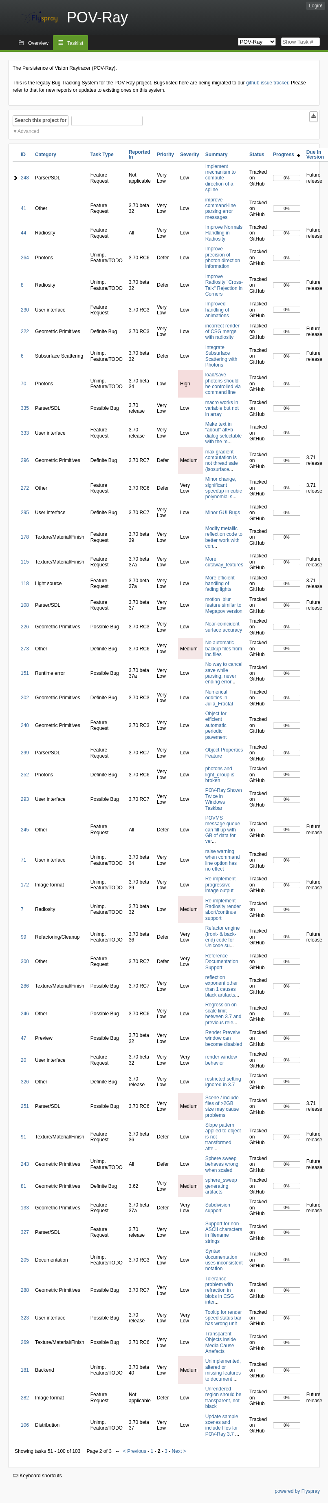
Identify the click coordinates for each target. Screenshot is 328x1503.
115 (25, 562)
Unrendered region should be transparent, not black (223, 1397)
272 (25, 488)
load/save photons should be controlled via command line (223, 383)
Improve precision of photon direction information (222, 257)
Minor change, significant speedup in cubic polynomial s (223, 488)
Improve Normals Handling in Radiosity (223, 233)
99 (23, 937)
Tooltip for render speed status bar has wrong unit (223, 1318)
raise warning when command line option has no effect (222, 860)
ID (23, 154)
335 (25, 408)
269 (25, 1342)
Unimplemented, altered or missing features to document (223, 1369)
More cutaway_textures (224, 562)
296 (25, 460)
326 (25, 1082)
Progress (286, 154)
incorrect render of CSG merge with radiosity (222, 331)
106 (25, 1425)
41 (23, 208)
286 (25, 986)
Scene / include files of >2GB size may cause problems (222, 1106)
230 (25, 310)
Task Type (102, 154)
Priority (165, 154)
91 (23, 1137)
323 (25, 1318)
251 (25, 1106)
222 (25, 331)
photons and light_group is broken (219, 774)
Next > (179, 1451)
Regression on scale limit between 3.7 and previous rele (223, 1013)
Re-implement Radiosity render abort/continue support (223, 909)
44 (23, 233)
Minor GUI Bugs (222, 512)
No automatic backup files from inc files (223, 648)
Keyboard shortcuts (37, 1476)
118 (25, 583)
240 (25, 725)
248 (25, 178)
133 (25, 1208)
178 (25, 537)
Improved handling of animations (217, 309)
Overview (38, 43)
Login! (315, 6)
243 (25, 1164)
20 (23, 1060)
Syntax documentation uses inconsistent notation (224, 1259)
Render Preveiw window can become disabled (223, 1038)
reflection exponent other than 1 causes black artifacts (221, 986)
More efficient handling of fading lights (220, 583)
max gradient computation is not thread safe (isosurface (221, 460)
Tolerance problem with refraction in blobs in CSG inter (219, 1290)
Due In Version (315, 154)
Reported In (139, 154)
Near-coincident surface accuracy (223, 626)
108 (25, 605)
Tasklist (75, 43)
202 (25, 698)
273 (25, 649)
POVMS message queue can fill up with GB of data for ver (222, 829)
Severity (189, 154)
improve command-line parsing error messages (220, 208)
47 (23, 1038)
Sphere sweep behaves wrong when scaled (221, 1164)
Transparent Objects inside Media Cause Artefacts (220, 1342)
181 (25, 1370)
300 (25, 961)
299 (25, 753)
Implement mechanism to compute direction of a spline (220, 178)
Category (45, 154)
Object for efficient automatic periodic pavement (216, 725)
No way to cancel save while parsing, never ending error (223, 673)
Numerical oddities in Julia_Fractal (219, 698)
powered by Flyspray (297, 1491)
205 (25, 1260)
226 (25, 627)
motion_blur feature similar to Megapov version (223, 605)
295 (25, 512)
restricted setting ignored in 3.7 (223, 1081)
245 (25, 830)
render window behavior (221, 1059)
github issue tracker (267, 83)
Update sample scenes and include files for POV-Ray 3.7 (221, 1425)
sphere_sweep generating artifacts (221, 1186)
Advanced (28, 131)
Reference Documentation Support (221, 961)
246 (25, 1014)
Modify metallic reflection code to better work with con (223, 537)
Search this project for (40, 120)
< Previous (134, 1451)
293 (25, 799)
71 (23, 860)
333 (25, 433)
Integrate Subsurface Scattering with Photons (221, 356)
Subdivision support (217, 1207)
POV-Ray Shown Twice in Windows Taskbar (223, 799)
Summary (216, 154)
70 (23, 384)
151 (25, 673)
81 (23, 1186)
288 (25, 1290)
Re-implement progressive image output (220, 884)
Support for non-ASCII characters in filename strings (223, 1232)
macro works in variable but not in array (222, 408)
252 (25, 775)
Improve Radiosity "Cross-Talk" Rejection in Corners (224, 285)
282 (25, 1398)
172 (25, 885)
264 (25, 258)
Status (256, 154)
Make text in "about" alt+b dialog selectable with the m (223, 432)
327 (25, 1232)
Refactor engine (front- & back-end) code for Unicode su (222, 936)
